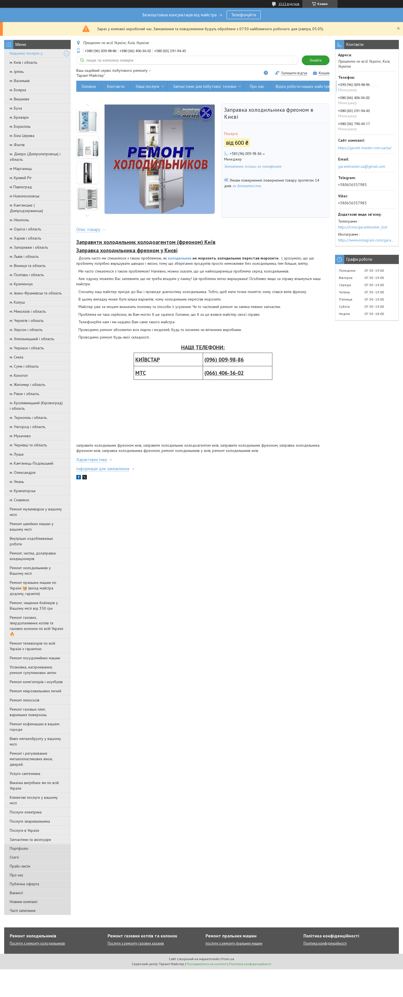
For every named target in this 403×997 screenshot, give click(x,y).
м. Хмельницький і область (32, 338)
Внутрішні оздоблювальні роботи (31, 541)
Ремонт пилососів (24, 700)
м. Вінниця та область (27, 265)
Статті (14, 857)
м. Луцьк (17, 454)
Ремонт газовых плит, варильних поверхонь (28, 712)
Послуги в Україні (24, 830)
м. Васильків (20, 80)
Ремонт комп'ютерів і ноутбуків (36, 681)
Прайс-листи (20, 866)
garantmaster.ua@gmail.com (361, 166)
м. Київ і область (23, 62)
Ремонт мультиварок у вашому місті (36, 512)
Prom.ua (227, 959)
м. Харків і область (25, 238)
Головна (89, 86)
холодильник (179, 258)
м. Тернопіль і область (28, 417)
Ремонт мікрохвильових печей (35, 690)
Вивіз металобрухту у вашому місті (35, 741)
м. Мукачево (20, 435)
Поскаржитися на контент (207, 964)
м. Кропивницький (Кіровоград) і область (36, 405)
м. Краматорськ (23, 490)
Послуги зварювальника (30, 821)
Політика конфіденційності (325, 943)
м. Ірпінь (17, 71)
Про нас (16, 875)
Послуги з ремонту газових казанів (136, 943)
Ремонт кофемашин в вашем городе (34, 726)
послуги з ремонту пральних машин (234, 943)
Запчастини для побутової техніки (204, 86)
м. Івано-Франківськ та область (36, 293)
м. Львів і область (24, 256)
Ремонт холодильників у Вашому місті (30, 570)
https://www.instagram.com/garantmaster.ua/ (367, 240)
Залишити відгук (294, 73)
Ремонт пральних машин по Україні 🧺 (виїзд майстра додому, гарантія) (33, 588)
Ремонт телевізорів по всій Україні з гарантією (32, 646)
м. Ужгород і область (27, 426)
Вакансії (16, 892)
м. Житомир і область (27, 384)
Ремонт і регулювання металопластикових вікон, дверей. (31, 759)
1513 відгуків (289, 4)
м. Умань (17, 481)
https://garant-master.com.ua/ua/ (365, 147)
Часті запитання (23, 910)
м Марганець (21, 168)
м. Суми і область (24, 366)
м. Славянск (19, 499)
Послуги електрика (26, 812)
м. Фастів (17, 144)
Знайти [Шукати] (316, 60)
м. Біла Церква (22, 135)
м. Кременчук (21, 283)
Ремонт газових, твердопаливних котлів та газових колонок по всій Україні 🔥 (36, 626)
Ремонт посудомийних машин (35, 657)
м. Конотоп (19, 375)
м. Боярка (18, 89)
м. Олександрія (23, 472)
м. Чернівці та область (28, 444)
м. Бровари (19, 117)
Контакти (116, 86)
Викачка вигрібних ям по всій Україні (34, 785)
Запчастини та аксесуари (30, 839)
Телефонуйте (243, 14)
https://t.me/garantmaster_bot (362, 227)
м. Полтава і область (27, 274)
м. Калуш (17, 302)
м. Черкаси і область (27, 347)
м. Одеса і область (25, 229)
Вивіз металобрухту (360, 86)
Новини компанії (23, 901)
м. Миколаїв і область (28, 311)
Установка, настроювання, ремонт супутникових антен (33, 670)
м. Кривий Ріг (21, 177)
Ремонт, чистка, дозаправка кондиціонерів (33, 556)
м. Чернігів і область (27, 320)
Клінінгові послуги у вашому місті (34, 800)
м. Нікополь (19, 219)
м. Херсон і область (26, 329)
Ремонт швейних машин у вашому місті (32, 526)
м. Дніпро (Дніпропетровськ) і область (35, 156)
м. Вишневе (19, 98)
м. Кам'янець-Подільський (31, 463)
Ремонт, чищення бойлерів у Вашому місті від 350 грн (34, 605)
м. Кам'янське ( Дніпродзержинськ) (26, 208)
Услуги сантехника (25, 773)
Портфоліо (19, 848)
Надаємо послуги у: (26, 53)
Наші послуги (147, 86)
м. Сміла (16, 357)
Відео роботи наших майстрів (303, 86)
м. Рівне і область (24, 393)
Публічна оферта (24, 883)
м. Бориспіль (20, 126)
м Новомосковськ (24, 196)
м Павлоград (21, 186)
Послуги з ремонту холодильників (37, 943)
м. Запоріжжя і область (29, 247)
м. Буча (16, 108)
